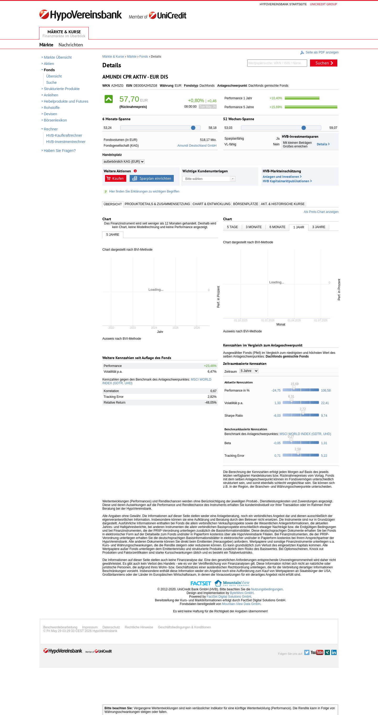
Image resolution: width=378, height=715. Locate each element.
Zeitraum (230, 371)
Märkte (131, 56)
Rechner (51, 129)
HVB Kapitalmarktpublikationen (286, 181)
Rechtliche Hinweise (139, 627)
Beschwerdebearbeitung (60, 627)
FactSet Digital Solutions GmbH (229, 596)
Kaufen (118, 178)
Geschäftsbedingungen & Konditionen (184, 627)
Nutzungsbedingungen (267, 589)
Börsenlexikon (55, 120)
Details (322, 144)
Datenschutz (111, 627)
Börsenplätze (245, 204)
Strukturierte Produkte (62, 89)
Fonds (49, 70)
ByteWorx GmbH (242, 593)
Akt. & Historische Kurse (282, 204)
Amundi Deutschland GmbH (197, 145)
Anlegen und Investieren (281, 176)
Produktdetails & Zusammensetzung (157, 204)
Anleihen (51, 95)
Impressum (90, 627)
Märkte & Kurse (113, 56)
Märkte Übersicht (58, 57)
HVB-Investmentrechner (65, 142)
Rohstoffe (52, 108)
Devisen (50, 114)
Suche (51, 82)
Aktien (49, 64)
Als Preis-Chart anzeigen (321, 212)
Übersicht (54, 76)
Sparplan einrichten (155, 178)
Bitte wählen (193, 179)
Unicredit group (323, 4)
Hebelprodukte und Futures (66, 101)
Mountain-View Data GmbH (241, 604)
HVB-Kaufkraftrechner (64, 135)
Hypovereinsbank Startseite (283, 4)
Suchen (322, 62)
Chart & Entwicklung (211, 204)
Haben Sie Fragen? (60, 150)
